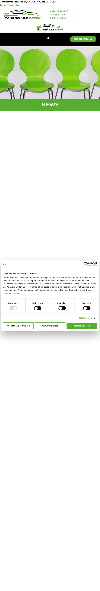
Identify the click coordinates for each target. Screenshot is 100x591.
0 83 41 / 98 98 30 (14, 461)
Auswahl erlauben (50, 326)
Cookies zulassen (81, 326)
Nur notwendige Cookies (18, 326)
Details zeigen (85, 318)
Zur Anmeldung (81, 39)
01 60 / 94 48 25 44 (14, 470)
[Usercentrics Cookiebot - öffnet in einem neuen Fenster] (85, 264)
